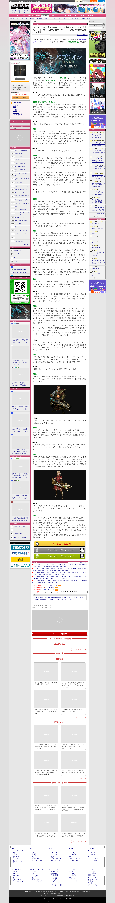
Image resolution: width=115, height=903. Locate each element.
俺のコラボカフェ (19, 206)
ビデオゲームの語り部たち (22, 220)
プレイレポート (55, 852)
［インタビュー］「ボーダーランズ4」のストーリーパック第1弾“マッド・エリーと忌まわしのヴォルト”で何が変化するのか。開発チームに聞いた (20, 497)
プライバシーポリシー (19, 526)
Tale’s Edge (95, 237)
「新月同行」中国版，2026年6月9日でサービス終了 (98, 168)
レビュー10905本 (15, 12)
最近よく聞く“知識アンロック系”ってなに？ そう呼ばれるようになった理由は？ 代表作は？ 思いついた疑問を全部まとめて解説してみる (20, 384)
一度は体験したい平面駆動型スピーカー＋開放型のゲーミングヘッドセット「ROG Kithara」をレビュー (73, 746)
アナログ (82, 15)
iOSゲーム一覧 (74, 18)
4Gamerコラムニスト (20, 217)
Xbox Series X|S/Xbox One (19, 269)
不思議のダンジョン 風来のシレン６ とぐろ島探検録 (98, 262)
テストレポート (74, 873)
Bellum (94, 242)
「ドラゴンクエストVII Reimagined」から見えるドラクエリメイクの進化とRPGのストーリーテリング (20, 362)
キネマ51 (17, 237)
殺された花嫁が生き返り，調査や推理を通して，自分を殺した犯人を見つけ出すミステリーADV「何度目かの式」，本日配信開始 (98, 201)
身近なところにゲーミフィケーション (22, 234)
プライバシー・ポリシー (58, 898)
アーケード (90, 869)
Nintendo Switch (17, 275)
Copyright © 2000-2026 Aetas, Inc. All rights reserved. (57, 901)
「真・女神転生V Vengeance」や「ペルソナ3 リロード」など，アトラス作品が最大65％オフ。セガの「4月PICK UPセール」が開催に (98, 176)
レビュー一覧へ (78, 778)
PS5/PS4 (30, 15)
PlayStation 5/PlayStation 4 (19, 272)
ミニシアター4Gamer (20, 223)
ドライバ (16, 261)
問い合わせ (39, 1)
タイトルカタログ (37, 860)
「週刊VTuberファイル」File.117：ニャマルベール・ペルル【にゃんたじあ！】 (73, 710)
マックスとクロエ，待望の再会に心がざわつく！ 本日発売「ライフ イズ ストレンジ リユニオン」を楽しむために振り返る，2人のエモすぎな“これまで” (20, 340)
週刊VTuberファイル (20, 166)
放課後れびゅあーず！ (20, 241)
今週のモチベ (18, 156)
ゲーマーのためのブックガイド (22, 196)
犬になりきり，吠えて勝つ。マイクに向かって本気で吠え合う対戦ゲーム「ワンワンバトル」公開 (98, 144)
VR (59, 15)
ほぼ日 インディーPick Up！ (22, 186)
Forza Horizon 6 (96, 247)
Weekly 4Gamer (19, 153)
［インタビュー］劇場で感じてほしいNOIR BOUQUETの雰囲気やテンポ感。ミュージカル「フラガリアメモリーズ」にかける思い (20, 519)
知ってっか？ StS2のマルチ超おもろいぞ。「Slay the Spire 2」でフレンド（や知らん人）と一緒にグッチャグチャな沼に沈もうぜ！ (20, 408)
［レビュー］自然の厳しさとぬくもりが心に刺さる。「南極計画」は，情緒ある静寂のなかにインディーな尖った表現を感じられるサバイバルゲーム (20, 451)
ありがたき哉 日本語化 (21, 230)
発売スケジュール (37, 858)
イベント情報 (92, 873)
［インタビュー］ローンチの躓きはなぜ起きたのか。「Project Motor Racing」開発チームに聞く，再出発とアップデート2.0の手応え (20, 475)
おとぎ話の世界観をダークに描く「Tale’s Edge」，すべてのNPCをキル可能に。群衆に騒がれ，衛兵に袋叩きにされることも (98, 136)
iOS (41, 42)
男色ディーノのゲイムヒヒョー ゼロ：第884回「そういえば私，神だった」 (46, 683)
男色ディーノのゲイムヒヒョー (22, 170)
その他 (90, 883)
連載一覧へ (26, 244)
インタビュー (57, 18)
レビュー (16, 109)
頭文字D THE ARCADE (98, 233)
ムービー (66, 18)
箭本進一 (70, 599)
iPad (53, 597)
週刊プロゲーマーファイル (22, 160)
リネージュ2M (20, 77)
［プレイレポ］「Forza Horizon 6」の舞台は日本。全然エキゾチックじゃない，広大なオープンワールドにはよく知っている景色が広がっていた (98, 160)
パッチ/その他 (17, 115)
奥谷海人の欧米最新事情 (21, 150)
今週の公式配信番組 (20, 163)
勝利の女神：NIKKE (97, 228)
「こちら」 (66, 893)
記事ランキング (17, 862)
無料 (77, 597)
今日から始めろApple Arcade (22, 203)
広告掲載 (68, 898)
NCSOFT (64, 597)
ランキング (101, 1)
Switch (38, 15)
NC (14, 83)
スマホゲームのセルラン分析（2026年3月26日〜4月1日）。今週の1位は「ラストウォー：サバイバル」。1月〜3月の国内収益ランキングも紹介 (73, 685)
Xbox (23, 15)
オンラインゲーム (18, 850)
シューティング (92, 879)
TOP (12, 15)
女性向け (52, 15)
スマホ (45, 15)
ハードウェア (67, 15)
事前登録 (32, 18)
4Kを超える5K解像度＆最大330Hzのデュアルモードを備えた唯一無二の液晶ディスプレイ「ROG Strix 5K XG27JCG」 (73, 772)
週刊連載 (15, 858)
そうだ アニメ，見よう (21, 192)
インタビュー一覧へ (78, 841)
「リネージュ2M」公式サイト (61, 544)
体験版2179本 (25, 12)
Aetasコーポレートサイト (20, 537)
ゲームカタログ (92, 885)
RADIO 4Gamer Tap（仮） (21, 189)
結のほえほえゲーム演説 (21, 200)
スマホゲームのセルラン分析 (22, 174)
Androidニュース (23, 18)
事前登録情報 (54, 875)
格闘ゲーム (91, 875)
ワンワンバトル (96, 223)
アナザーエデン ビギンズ (98, 274)
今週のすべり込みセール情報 (22, 179)
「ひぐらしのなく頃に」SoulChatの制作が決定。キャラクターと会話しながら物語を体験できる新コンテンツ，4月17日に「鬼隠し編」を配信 (98, 193)
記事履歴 (94, 1)
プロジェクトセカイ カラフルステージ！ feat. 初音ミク (98, 254)
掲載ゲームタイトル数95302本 (20, 10)
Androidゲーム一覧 (85, 18)
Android (46, 42)
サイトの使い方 (29, 1)
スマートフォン (53, 869)
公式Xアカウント (19, 1)
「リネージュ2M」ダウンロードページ (60, 550)
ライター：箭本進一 (82, 35)
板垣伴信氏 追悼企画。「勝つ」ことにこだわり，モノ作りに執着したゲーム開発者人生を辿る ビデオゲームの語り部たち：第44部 (73, 835)
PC (18, 15)
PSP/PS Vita (90, 848)
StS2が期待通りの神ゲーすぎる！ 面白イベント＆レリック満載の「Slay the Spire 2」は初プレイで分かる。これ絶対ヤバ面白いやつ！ (20, 429)
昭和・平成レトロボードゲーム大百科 (22, 213)
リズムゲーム (92, 881)
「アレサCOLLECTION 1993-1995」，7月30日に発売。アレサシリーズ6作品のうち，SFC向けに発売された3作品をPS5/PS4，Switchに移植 (98, 209)
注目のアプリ (48, 18)
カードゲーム (92, 877)
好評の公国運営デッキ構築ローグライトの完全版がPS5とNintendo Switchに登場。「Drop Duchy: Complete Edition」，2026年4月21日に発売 (98, 184)
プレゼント (16, 253)
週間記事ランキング (19, 250)
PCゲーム (15, 267)
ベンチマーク (73, 881)
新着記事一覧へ (78, 649)
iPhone (35, 597)
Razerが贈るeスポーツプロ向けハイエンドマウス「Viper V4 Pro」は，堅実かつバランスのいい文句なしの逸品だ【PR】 (46, 772)
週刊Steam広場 (19, 182)
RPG (56, 597)
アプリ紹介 (54, 879)
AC (75, 15)
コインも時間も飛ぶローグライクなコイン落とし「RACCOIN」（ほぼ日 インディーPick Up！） (46, 711)
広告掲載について (18, 533)
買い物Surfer (18, 227)
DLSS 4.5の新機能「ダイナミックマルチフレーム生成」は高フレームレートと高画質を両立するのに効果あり (46, 746)
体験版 (15, 111)
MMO (59, 597)
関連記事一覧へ (84, 562)
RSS (11, 1)
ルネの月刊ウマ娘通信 (20, 209)
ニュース (16, 105)
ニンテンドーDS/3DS (36, 869)
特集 (14, 107)
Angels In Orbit (95, 268)
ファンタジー (71, 597)
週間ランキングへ (101, 213)
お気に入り (86, 1)
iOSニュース (13, 18)
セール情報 (39, 18)
